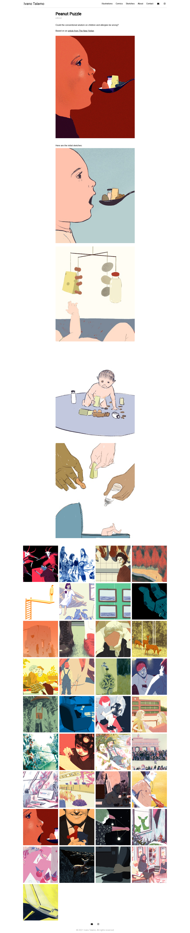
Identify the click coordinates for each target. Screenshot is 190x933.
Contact (149, 3)
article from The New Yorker (81, 31)
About (140, 3)
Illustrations (107, 3)
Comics (119, 3)
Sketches (130, 3)
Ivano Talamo (34, 4)
